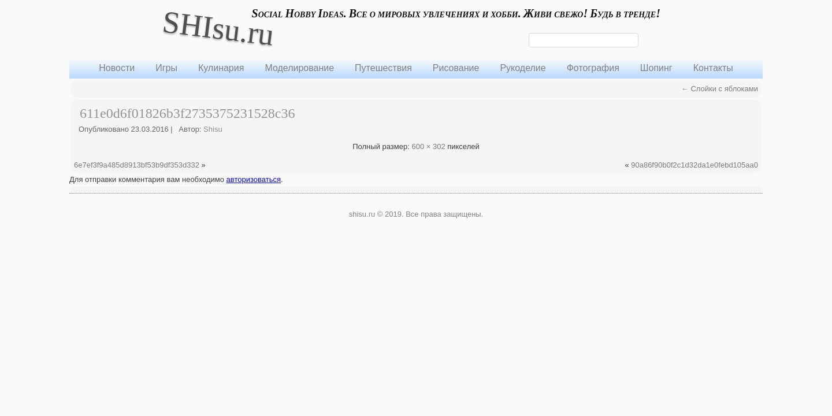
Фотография (593, 68)
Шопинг (656, 68)
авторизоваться (253, 179)
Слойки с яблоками (719, 88)
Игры (166, 68)
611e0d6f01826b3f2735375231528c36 (187, 113)
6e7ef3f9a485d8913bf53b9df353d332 (136, 165)
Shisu (212, 129)
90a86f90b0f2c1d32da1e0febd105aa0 (694, 165)
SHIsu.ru (218, 28)
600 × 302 (428, 146)
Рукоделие (522, 68)
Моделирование (299, 68)
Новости (117, 68)
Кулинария (221, 68)
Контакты (713, 68)
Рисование (456, 68)
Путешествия (383, 68)
